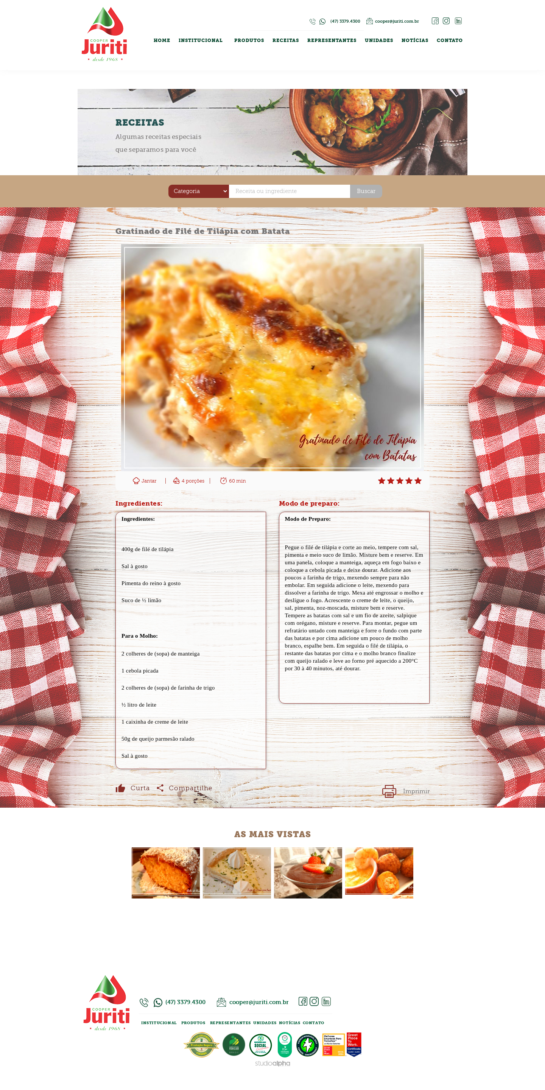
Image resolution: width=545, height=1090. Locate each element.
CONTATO (450, 40)
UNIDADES (379, 40)
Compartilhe (196, 788)
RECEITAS (285, 40)
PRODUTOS (249, 40)
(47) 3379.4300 (345, 21)
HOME (162, 40)
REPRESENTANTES (332, 40)
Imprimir (416, 791)
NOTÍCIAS (415, 40)
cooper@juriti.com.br (397, 21)
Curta (140, 788)
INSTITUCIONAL (201, 40)
